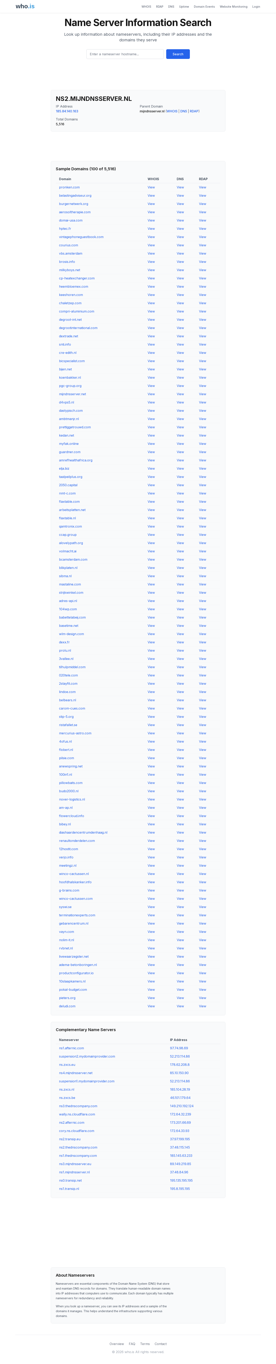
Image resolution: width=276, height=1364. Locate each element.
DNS (171, 6)
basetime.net (68, 626)
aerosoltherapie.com (75, 212)
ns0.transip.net (70, 1180)
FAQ (132, 1344)
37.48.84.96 (179, 1172)
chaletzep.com (70, 303)
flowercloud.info (71, 816)
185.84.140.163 (67, 111)
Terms (145, 1344)
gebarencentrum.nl (73, 923)
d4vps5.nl (66, 402)
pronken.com (69, 187)
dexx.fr (64, 642)
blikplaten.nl (68, 568)
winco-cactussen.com (76, 899)
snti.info (65, 344)
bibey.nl (65, 824)
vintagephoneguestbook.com (81, 237)
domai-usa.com (70, 220)
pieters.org (67, 998)
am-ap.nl (66, 808)
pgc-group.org (70, 386)
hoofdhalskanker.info (75, 882)
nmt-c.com (67, 493)
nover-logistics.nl (72, 799)
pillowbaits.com (70, 783)
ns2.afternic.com (71, 1122)
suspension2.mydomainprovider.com (87, 1056)
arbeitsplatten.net (72, 510)
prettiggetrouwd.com (75, 427)
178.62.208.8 (180, 1065)
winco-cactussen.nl (74, 874)
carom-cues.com (72, 708)
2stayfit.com (68, 683)
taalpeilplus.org (70, 477)
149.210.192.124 (182, 1106)
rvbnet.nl (66, 948)
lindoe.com (67, 692)
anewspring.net (70, 766)
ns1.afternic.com (71, 1048)
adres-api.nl (68, 601)
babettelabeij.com (72, 617)
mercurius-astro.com (75, 733)
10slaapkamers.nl (72, 981)
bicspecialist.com (72, 361)
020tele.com (68, 675)
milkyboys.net (69, 270)
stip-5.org (66, 717)
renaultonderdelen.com (77, 841)
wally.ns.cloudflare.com (77, 1114)
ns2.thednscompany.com (78, 1147)
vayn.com (66, 932)
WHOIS (146, 6)
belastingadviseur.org (75, 195)
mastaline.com (70, 584)
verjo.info (66, 857)
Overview (117, 1344)
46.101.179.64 (180, 1098)
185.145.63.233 (181, 1156)
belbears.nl (67, 700)
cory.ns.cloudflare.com (76, 1131)
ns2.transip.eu (69, 1139)
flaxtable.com (69, 502)
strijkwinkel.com (71, 593)
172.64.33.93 (179, 1131)
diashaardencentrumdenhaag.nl (83, 832)
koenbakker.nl (70, 377)
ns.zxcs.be (67, 1098)
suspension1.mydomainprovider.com (86, 1081)
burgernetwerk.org (73, 204)
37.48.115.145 (180, 1147)
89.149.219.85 (180, 1164)
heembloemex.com (73, 286)
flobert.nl (66, 750)
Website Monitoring (233, 6)
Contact (161, 1344)
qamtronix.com (70, 526)
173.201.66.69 (180, 1122)
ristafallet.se (68, 725)
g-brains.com (69, 890)
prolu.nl (65, 650)
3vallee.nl (66, 659)
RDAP (159, 6)
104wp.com (68, 609)
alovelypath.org (71, 543)
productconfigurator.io (76, 973)
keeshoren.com (71, 295)
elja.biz (64, 468)
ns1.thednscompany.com (78, 1156)
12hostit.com (68, 849)
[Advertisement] (138, 76)
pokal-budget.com (73, 990)
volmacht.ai (67, 551)
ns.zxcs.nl (66, 1089)
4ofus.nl (65, 741)
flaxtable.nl (67, 518)
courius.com (68, 245)
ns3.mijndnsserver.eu (75, 1164)
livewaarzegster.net (74, 956)
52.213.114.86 (180, 1056)
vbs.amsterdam (70, 253)
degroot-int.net (70, 320)
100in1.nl (65, 774)
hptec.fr (65, 229)
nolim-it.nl (66, 940)
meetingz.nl (67, 865)
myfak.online (69, 444)
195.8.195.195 (180, 1189)
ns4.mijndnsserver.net (75, 1073)
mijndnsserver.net (72, 394)
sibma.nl (65, 576)
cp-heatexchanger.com (77, 278)
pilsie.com (66, 758)
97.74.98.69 (179, 1048)
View (151, 187)
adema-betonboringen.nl (78, 965)
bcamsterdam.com (73, 559)
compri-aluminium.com (76, 311)
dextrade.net (68, 336)
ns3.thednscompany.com (78, 1106)
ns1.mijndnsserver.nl (74, 1172)
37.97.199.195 (180, 1139)
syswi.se (65, 907)
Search (178, 54)
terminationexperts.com (77, 915)
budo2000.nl (68, 791)
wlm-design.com (71, 634)
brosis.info (67, 262)
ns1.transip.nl (69, 1189)
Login (256, 6)
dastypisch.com (71, 411)
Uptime (184, 6)
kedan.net (66, 435)
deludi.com (67, 1006)
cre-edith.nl (67, 353)
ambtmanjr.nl (69, 419)
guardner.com (69, 452)
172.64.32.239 (180, 1114)
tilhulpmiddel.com (72, 667)
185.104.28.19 (180, 1089)
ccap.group (68, 535)
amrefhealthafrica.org (75, 460)
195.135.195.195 (181, 1180)
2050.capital (68, 485)
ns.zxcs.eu (67, 1065)
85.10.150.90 (179, 1073)
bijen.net (65, 369)
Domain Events (204, 6)
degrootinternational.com (78, 328)
